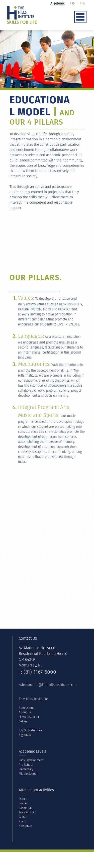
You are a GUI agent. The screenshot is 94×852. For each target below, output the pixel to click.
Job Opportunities (30, 730)
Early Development (31, 760)
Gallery (23, 721)
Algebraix (25, 735)
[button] (54, 17)
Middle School (28, 774)
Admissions (26, 708)
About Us (25, 712)
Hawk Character (29, 717)
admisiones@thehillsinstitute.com (48, 684)
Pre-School (26, 764)
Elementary (26, 769)
